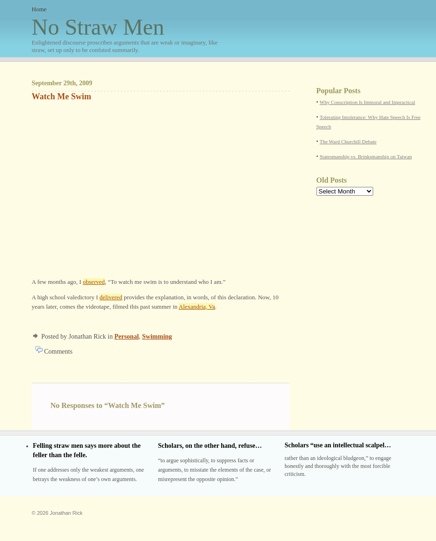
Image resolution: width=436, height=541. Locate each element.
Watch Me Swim (61, 96)
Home (39, 9)
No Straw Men (125, 34)
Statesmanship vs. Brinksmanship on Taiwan (366, 156)
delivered (110, 297)
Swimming (157, 336)
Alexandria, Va (197, 306)
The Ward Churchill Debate (348, 141)
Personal (126, 336)
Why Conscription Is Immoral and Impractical (367, 102)
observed (94, 281)
